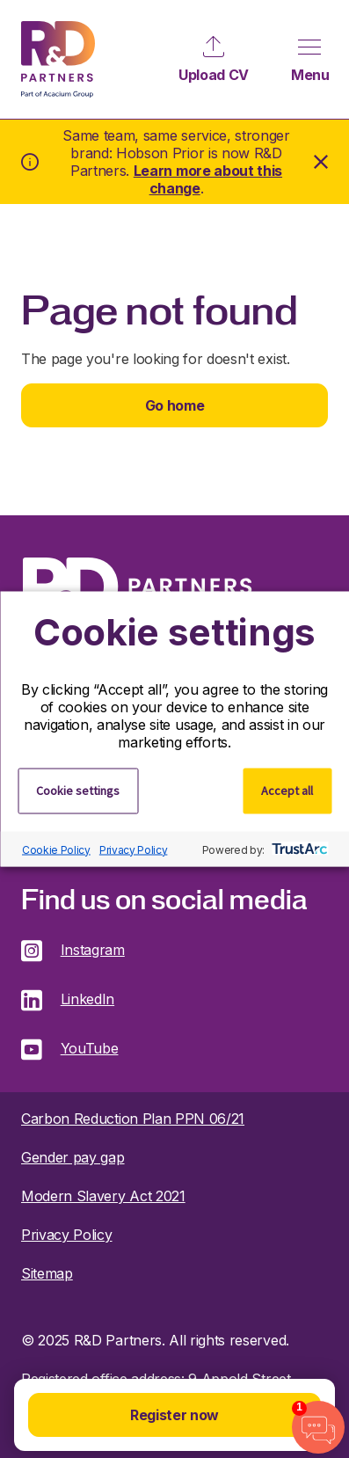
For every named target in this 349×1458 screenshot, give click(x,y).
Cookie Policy (56, 849)
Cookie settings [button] (78, 790)
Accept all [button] (287, 790)
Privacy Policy (133, 849)
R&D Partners (58, 59)
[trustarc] (298, 849)
